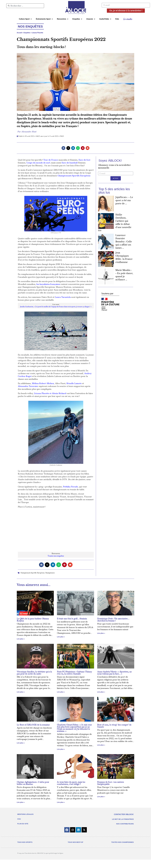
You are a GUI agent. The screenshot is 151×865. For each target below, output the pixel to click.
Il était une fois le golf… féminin (72, 618)
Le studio (127, 19)
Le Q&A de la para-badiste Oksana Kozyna (33, 619)
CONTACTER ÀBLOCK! (124, 814)
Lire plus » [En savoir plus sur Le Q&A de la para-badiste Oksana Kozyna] (21, 639)
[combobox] (25, 5)
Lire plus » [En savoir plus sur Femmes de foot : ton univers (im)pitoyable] (101, 796)
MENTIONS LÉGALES (25, 814)
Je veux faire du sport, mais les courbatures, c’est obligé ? (71, 783)
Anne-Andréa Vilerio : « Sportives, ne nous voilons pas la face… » (114, 672)
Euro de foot (84, 160)
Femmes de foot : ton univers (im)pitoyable (110, 783)
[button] (63, 148)
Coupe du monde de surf (38, 162)
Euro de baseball (70, 162)
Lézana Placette (37, 33)
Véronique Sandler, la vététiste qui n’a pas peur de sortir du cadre (34, 672)
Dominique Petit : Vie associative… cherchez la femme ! (113, 619)
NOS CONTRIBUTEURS (125, 824)
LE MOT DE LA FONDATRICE (123, 819)
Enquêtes (77, 19)
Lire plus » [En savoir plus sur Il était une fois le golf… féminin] (61, 637)
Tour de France (50, 160)
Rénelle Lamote (74, 383)
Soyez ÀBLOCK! (110, 160)
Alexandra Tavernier (28, 386)
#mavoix (90, 19)
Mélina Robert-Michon (43, 383)
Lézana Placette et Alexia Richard (50, 393)
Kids (117, 19)
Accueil (19, 33)
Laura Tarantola (63, 297)
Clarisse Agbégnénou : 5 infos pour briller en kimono (33, 783)
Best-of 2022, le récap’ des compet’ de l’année (114, 725)
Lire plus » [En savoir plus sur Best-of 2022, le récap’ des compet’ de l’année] (101, 745)
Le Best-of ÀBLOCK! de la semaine (33, 724)
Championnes (50, 573)
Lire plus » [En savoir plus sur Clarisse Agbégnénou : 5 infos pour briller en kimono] (21, 802)
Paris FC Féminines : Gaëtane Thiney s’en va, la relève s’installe (74, 672)
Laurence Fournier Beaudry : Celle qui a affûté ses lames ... (123, 241)
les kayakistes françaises (48, 284)
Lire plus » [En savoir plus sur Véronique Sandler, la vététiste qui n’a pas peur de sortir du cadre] (21, 692)
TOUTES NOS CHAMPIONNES (122, 847)
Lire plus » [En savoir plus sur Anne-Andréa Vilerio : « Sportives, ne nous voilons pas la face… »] (101, 692)
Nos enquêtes (30, 26)
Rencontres (62, 19)
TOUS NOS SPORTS (24, 847)
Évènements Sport (44, 19)
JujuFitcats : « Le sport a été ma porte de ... (124, 200)
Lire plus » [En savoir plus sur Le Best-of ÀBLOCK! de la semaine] (21, 743)
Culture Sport (25, 19)
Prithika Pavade (70, 486)
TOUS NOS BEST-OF (75, 847)
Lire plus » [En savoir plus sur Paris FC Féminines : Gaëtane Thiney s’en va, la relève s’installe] (61, 692)
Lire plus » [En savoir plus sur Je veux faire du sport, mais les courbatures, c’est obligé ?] (61, 802)
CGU (19, 819)
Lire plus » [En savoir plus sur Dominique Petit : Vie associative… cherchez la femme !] (101, 633)
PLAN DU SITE (22, 824)
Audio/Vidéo (105, 19)
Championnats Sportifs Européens (73, 175)
